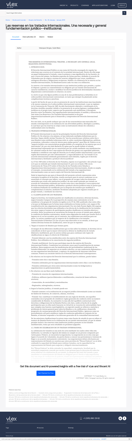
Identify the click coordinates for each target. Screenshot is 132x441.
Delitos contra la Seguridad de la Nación (22, 393)
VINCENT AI (63, 5)
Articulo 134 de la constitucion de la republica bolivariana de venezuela (74, 399)
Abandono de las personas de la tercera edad (24, 395)
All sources (40, 428)
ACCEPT (103, 439)
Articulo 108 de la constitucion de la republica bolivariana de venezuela (33, 397)
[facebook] (124, 418)
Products (74, 5)
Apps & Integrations (100, 5)
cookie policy (96, 439)
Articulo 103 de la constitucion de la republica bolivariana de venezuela (66, 395)
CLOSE (129, 439)
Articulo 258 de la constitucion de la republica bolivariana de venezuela (33, 401)
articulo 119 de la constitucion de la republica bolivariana (28, 399)
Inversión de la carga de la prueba (50, 393)
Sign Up (122, 5)
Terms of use (9, 435)
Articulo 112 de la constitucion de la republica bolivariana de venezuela (83, 397)
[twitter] (120, 418)
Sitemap (70, 428)
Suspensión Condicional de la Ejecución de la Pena (81, 393)
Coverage (85, 5)
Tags (7, 428)
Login (113, 5)
